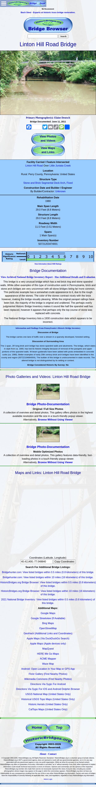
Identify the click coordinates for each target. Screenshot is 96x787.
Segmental (47, 183)
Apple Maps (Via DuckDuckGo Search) (48, 638)
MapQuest (48, 648)
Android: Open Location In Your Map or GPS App (48, 669)
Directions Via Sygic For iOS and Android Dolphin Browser (48, 689)
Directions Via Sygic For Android (48, 684)
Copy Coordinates (64, 561)
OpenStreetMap (48, 628)
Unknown (60, 191)
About (43, 754)
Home (37, 727)
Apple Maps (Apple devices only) (48, 643)
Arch (62, 183)
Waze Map (48, 663)
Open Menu (3, 3)
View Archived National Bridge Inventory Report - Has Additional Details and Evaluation (48, 277)
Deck (57, 183)
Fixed (70, 183)
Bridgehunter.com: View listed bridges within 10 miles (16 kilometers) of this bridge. (48, 577)
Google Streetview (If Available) (48, 618)
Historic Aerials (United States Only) (48, 704)
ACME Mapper (48, 658)
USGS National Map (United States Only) (48, 694)
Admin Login (48, 779)
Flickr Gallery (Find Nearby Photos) (48, 674)
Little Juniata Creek (60, 165)
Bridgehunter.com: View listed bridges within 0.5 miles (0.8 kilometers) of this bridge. (48, 572)
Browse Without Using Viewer (55, 419)
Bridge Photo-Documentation (48, 404)
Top (59, 727)
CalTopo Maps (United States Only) (48, 709)
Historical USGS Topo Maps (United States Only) (48, 699)
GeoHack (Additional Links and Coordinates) (48, 633)
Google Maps (48, 613)
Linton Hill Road (34, 165)
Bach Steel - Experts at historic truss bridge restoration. (48, 12)
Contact (52, 754)
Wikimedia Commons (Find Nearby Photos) (48, 679)
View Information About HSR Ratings (47, 264)
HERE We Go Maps (48, 653)
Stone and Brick (32, 183)
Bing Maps (48, 623)
